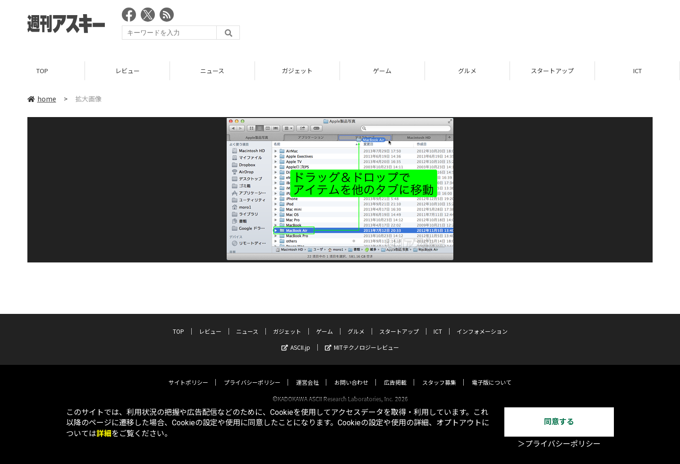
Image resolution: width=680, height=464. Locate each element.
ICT (637, 70)
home (41, 98)
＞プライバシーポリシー (559, 443)
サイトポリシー (188, 373)
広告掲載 (395, 373)
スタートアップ (552, 70)
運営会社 (307, 373)
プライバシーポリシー (252, 373)
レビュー (127, 70)
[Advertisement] (481, 26)
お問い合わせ (351, 373)
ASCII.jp (295, 338)
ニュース (212, 70)
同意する (559, 421)
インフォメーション (482, 322)
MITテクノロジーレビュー (362, 338)
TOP (42, 70)
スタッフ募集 (439, 373)
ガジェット (297, 70)
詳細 (103, 433)
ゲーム (382, 70)
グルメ (467, 70)
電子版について (491, 373)
